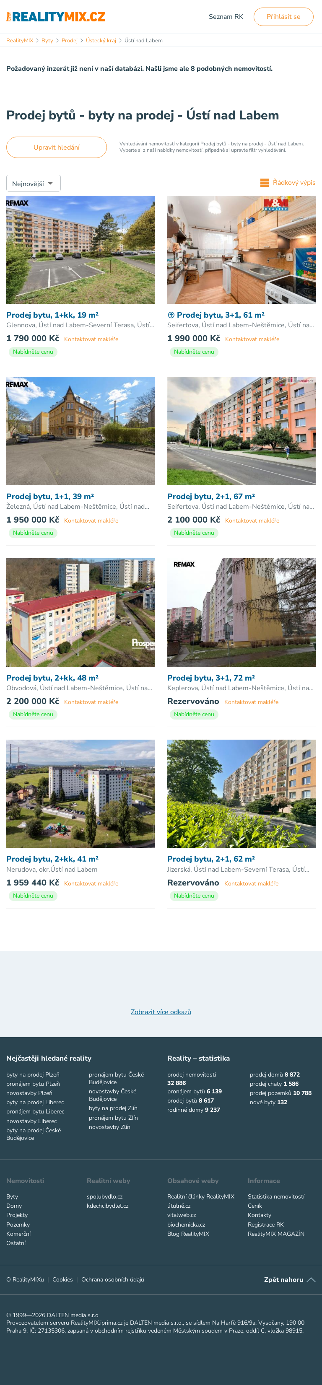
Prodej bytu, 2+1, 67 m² (211, 497)
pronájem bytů (186, 1091)
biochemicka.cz (186, 1225)
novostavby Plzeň (29, 1093)
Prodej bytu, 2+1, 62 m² (211, 859)
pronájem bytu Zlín (113, 1118)
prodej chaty (266, 1084)
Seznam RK (226, 16)
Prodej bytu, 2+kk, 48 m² (52, 678)
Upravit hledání (57, 147)
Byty (12, 1197)
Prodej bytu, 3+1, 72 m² (211, 678)
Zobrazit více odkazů (161, 1012)
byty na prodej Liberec (35, 1102)
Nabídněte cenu (33, 352)
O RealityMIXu (25, 1280)
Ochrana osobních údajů (112, 1280)
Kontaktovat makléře (91, 339)
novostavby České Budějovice (112, 1095)
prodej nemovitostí (191, 1075)
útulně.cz (178, 1206)
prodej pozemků (270, 1093)
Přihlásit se (284, 16)
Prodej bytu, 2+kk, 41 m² (52, 859)
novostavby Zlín (109, 1127)
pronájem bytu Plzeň (33, 1084)
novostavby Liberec (31, 1121)
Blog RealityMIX (188, 1234)
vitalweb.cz (181, 1215)
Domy (14, 1206)
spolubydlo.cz (104, 1197)
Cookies (62, 1280)
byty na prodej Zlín (113, 1108)
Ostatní (16, 1243)
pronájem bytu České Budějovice (116, 1078)
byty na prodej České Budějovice (33, 1134)
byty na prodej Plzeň (33, 1075)
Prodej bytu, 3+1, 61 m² (216, 315)
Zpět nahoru (283, 1279)
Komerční (18, 1234)
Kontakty (259, 1215)
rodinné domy (185, 1110)
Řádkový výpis (288, 182)
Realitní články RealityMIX (200, 1197)
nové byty (262, 1102)
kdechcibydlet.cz (107, 1206)
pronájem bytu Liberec (35, 1112)
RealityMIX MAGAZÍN (276, 1234)
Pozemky (18, 1225)
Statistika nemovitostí (276, 1197)
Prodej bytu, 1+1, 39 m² (50, 497)
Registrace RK (266, 1225)
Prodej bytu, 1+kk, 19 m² (52, 315)
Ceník (255, 1206)
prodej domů (266, 1075)
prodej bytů (182, 1101)
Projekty (17, 1215)
